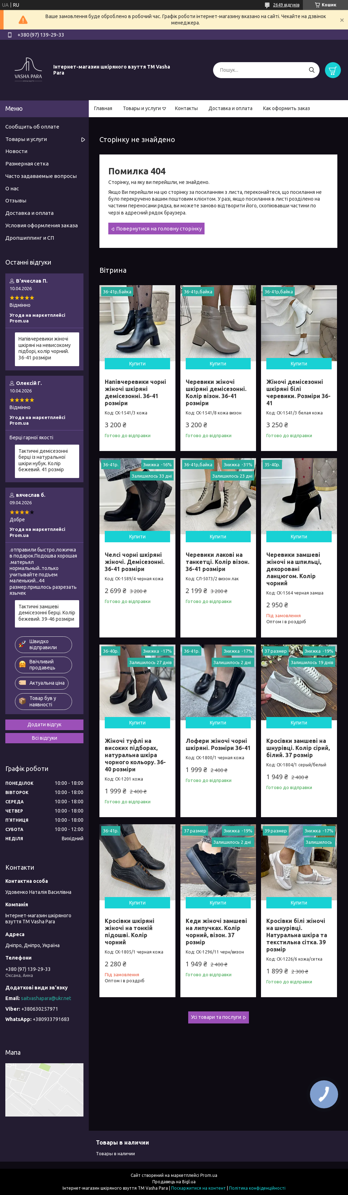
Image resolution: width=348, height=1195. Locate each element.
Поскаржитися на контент (198, 1188)
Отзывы (15, 200)
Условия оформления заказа (41, 225)
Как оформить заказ (286, 108)
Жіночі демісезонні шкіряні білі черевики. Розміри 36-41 (298, 392)
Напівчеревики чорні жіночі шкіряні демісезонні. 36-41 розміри (135, 392)
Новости (16, 151)
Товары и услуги (142, 108)
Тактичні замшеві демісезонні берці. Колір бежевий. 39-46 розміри (46, 613)
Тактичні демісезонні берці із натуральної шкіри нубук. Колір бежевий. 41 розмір (43, 460)
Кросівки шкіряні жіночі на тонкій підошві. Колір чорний (129, 931)
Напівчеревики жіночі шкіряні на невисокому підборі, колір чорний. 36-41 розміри (44, 348)
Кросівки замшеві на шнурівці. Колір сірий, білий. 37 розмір (298, 748)
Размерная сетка (27, 164)
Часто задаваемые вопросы (41, 176)
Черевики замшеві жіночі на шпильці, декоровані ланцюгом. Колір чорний (293, 569)
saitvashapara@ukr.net (46, 998)
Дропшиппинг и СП (29, 238)
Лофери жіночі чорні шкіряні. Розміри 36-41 (218, 744)
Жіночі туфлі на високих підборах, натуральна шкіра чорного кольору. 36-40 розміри (135, 755)
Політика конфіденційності (257, 1188)
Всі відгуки (44, 738)
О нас (12, 188)
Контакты (186, 108)
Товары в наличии (115, 1153)
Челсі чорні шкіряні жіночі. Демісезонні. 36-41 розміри (134, 562)
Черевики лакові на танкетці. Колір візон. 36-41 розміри (217, 562)
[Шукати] (312, 70)
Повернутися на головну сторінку (159, 229)
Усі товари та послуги (216, 1017)
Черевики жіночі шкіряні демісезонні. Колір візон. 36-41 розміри (216, 392)
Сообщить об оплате (32, 127)
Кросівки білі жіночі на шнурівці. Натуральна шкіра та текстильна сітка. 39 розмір (296, 935)
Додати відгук (44, 724)
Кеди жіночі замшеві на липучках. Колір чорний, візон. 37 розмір (216, 931)
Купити (137, 363)
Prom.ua (208, 1175)
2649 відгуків (286, 4)
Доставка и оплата (230, 108)
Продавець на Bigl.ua (174, 1181)
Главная (103, 108)
